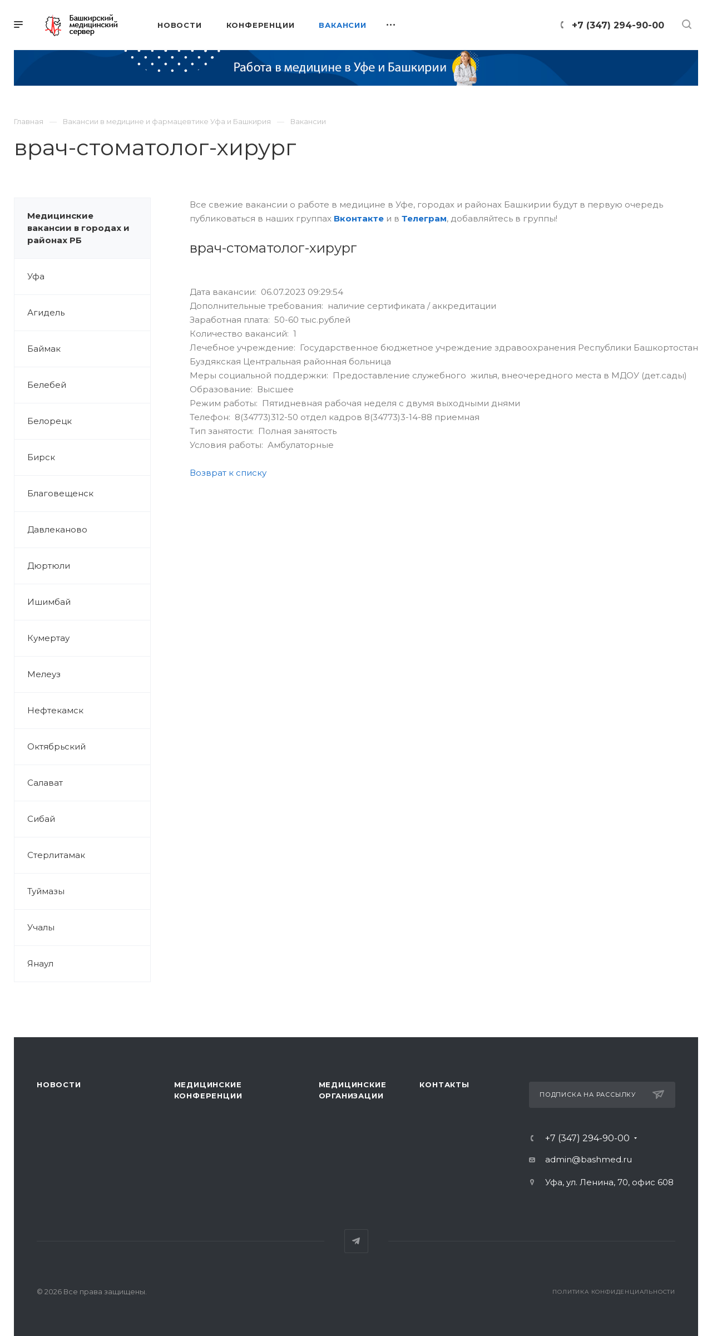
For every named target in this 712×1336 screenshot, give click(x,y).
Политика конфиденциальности (613, 1291)
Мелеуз (44, 674)
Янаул (40, 963)
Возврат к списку (228, 472)
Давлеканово (57, 529)
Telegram (356, 1241)
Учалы (41, 927)
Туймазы (46, 891)
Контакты (444, 1084)
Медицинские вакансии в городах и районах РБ (78, 227)
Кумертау (48, 638)
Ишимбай (49, 601)
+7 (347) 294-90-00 (618, 25)
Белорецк (49, 421)
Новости (59, 1084)
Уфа (35, 276)
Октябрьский (56, 746)
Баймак (44, 348)
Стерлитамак (56, 855)
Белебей (46, 384)
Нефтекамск (55, 710)
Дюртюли (48, 565)
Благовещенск (60, 493)
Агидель (46, 312)
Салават (45, 782)
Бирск (41, 457)
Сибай (41, 819)
